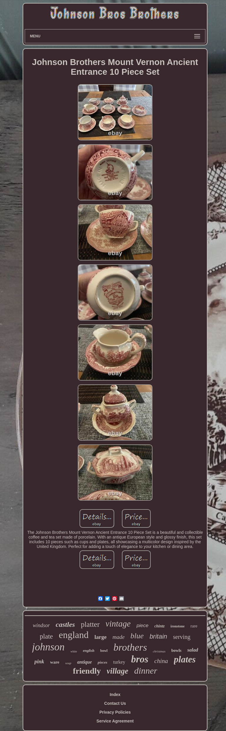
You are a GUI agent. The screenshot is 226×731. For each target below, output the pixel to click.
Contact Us (115, 703)
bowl (104, 651)
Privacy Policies (115, 712)
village (117, 671)
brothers (130, 647)
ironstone (178, 626)
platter (90, 624)
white (74, 651)
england (74, 634)
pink (39, 661)
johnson (48, 647)
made (118, 637)
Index (115, 694)
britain (158, 636)
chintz (159, 626)
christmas (159, 651)
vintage (118, 623)
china (161, 660)
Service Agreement (115, 721)
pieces (102, 662)
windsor (41, 625)
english (88, 650)
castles (65, 624)
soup (68, 663)
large (100, 637)
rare (193, 626)
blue (137, 636)
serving (181, 637)
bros (139, 659)
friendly (87, 670)
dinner (145, 670)
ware (54, 662)
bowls (176, 650)
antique (84, 661)
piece (143, 625)
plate (46, 636)
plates (185, 659)
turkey (119, 661)
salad (192, 650)
